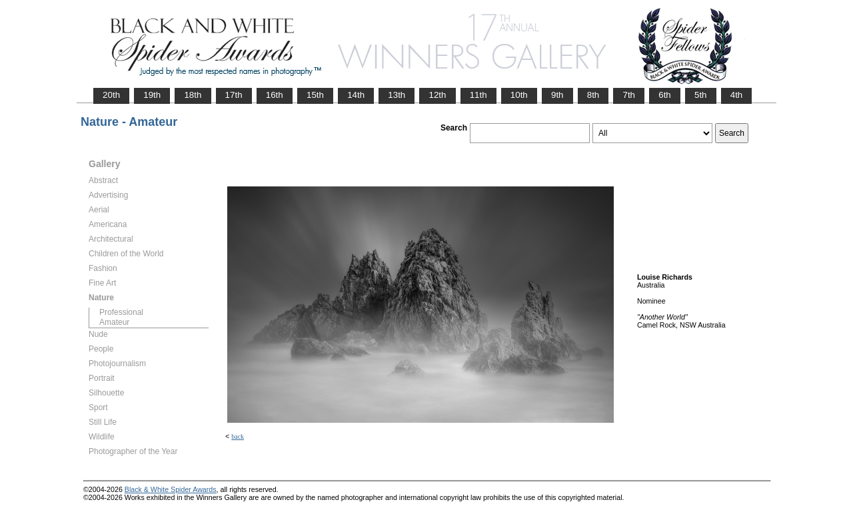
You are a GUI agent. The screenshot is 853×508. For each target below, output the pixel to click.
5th (700, 95)
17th (234, 95)
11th (478, 95)
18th (193, 95)
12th (437, 95)
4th (736, 95)
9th (557, 95)
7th (628, 95)
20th (111, 95)
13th (397, 95)
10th (519, 95)
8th (593, 95)
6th (664, 95)
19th (152, 95)
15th (315, 95)
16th (275, 95)
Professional (121, 312)
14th (356, 95)
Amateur (114, 322)
